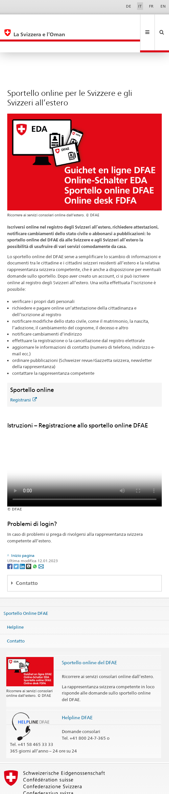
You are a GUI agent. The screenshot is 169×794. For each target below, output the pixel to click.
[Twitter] (16, 543)
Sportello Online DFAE (26, 591)
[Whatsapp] (35, 543)
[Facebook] (10, 543)
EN (163, 6)
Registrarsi (23, 377)
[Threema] (29, 543)
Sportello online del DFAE (89, 640)
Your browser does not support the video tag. (84, 445)
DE (128, 6)
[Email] (41, 543)
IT (140, 6)
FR (151, 6)
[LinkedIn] (23, 543)
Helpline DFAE (77, 695)
